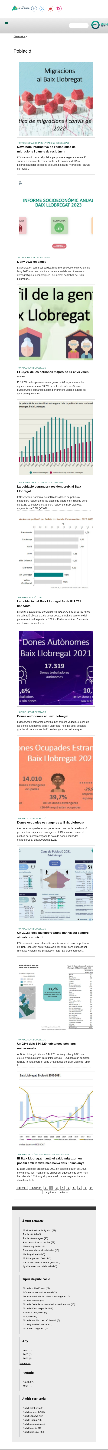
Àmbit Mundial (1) (32, 1428)
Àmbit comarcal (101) (34, 1412)
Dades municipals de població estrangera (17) (46, 1296)
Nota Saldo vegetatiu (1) (35, 1328)
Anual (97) (28, 1382)
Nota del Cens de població (32, 368)
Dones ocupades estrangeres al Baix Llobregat (50, 822)
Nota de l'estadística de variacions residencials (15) (49, 1304)
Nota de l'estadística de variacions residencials (44, 143)
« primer (21, 1187)
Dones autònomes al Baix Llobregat (42, 716)
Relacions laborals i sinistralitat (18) (41, 1250)
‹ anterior (36, 1187)
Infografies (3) (30, 1316)
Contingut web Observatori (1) (38, 1324)
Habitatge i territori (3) (34, 1254)
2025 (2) (27, 1354)
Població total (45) (32, 1234)
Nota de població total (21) (36, 1288)
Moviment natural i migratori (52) (39, 1230)
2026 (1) (27, 1350)
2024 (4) (27, 1358)
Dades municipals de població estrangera (40, 483)
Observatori (19, 36)
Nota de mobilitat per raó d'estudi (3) (41, 1320)
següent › (50, 1192)
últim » (64, 1192)
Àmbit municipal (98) (33, 1432)
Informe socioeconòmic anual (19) (40, 1292)
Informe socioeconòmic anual (34, 258)
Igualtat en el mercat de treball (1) (40, 1266)
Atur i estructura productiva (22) (39, 1242)
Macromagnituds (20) (34, 1246)
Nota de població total (30, 597)
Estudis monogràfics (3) (35, 1312)
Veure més (25, 1363)
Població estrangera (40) (35, 1238)
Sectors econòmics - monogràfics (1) (41, 1262)
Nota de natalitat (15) (33, 1300)
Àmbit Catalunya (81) (33, 1408)
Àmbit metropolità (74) (34, 1424)
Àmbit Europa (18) (32, 1420)
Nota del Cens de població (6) (38, 1308)
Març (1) (27, 1386)
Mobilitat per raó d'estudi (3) (37, 1258)
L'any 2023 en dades (31, 261)
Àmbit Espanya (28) (33, 1416)
